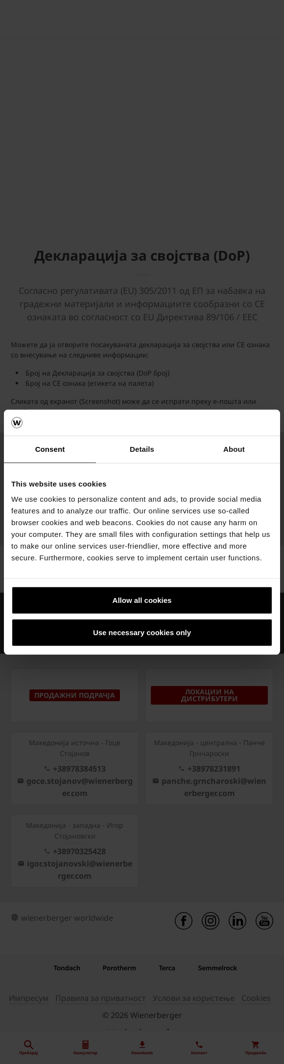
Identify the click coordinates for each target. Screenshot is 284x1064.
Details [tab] (142, 448)
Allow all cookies (142, 600)
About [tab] (234, 448)
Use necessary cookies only (142, 632)
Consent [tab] (50, 448)
